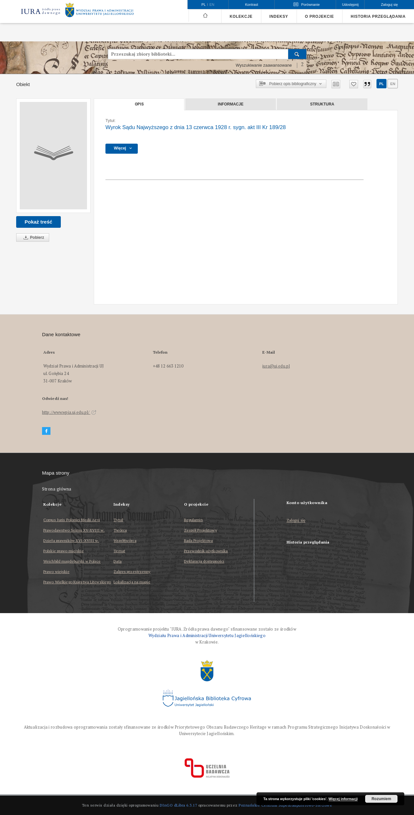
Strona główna (56, 489)
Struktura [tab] (322, 104)
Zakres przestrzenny (132, 571)
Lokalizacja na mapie (132, 581)
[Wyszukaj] (297, 54)
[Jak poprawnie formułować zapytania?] (302, 65)
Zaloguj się (296, 520)
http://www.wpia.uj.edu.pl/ (69, 412)
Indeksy (278, 16)
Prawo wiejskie (56, 571)
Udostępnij (350, 4)
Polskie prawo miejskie (63, 550)
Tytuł (118, 519)
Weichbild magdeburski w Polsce (72, 561)
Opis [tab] (139, 104)
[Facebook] (46, 431)
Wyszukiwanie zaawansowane (264, 65)
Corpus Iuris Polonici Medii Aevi (71, 519)
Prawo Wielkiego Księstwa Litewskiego (77, 581)
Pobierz (32, 238)
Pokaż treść (38, 222)
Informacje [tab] (230, 104)
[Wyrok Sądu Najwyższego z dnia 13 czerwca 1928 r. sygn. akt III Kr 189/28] (53, 155)
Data (117, 561)
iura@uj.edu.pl (276, 366)
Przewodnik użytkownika (206, 550)
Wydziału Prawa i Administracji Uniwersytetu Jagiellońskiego (207, 635)
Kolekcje (241, 16)
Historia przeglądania (378, 16)
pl (381, 84)
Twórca (120, 530)
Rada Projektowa (198, 540)
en (392, 84)
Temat (119, 550)
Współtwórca (125, 540)
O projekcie (319, 16)
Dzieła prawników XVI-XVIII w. (71, 540)
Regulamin (193, 519)
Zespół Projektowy (200, 530)
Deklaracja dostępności (204, 561)
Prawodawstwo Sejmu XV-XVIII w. (74, 530)
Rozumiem (381, 799)
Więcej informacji (343, 799)
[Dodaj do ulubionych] (353, 84)
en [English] (212, 4)
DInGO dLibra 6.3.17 (178, 805)
